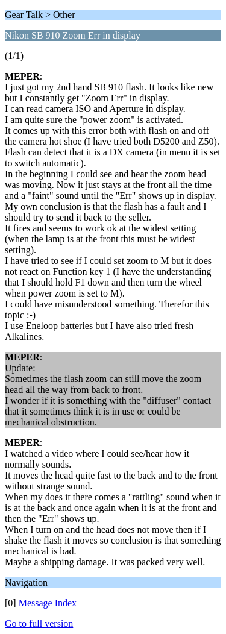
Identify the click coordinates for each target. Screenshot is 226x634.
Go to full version (39, 623)
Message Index (48, 603)
